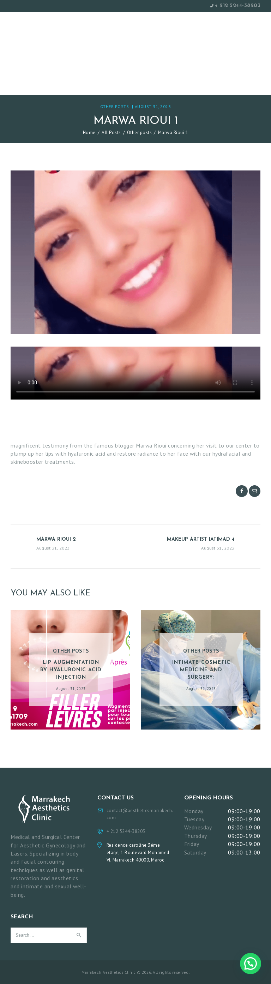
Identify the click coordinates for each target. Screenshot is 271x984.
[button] (250, 963)
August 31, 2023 (153, 106)
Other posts (114, 106)
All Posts (111, 133)
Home (89, 132)
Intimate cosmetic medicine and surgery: (201, 670)
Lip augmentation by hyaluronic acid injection (71, 670)
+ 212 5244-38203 (237, 5)
